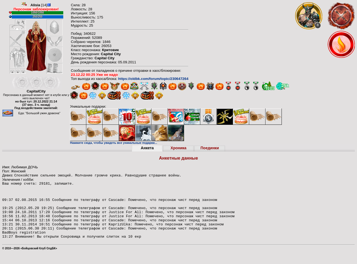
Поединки (210, 148)
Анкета (147, 148)
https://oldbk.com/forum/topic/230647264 (153, 79)
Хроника (178, 148)
